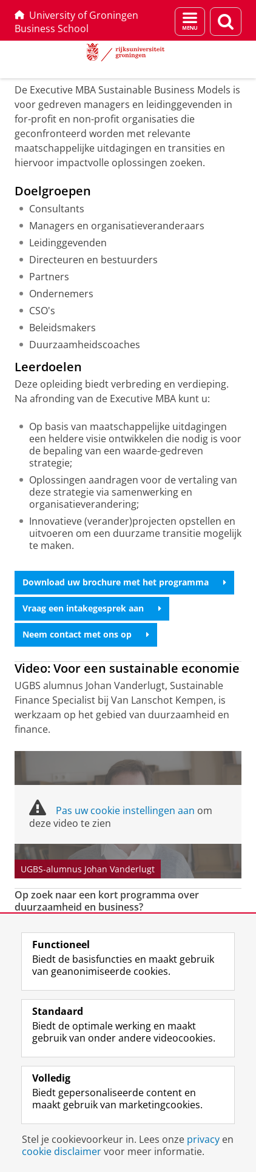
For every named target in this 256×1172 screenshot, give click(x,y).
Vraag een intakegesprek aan (91, 608)
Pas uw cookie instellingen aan (125, 810)
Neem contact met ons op (85, 634)
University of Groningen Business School (76, 21)
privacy (203, 1139)
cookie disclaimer (61, 1151)
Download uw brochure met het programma (124, 582)
